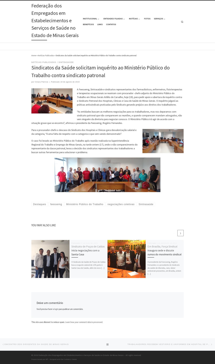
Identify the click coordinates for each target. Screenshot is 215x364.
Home (33, 55)
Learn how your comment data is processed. (84, 322)
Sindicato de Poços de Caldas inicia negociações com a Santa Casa (88, 250)
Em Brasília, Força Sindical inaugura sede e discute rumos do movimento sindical (164, 250)
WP (47, 359)
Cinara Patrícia (41, 82)
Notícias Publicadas (46, 55)
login (56, 309)
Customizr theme (70, 359)
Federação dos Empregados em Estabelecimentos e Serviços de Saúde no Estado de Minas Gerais (81, 355)
